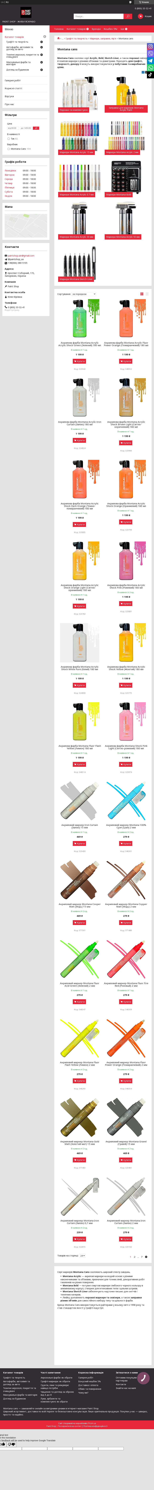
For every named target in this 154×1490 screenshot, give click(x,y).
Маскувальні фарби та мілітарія (18, 63)
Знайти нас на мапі (126, 1388)
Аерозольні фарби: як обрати (56, 1377)
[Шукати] (128, 16)
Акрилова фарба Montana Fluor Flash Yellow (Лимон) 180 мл (80, 747)
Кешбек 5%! (110, 28)
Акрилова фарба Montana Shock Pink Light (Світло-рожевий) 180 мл (126, 747)
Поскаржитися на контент (69, 1426)
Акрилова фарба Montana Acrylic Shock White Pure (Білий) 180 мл (80, 667)
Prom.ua (92, 1423)
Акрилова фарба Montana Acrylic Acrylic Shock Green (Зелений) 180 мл (79, 343)
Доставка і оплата (88, 1385)
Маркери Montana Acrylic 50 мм (123, 237)
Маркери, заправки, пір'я (103, 38)
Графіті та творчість (77, 38)
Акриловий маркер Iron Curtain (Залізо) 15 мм (79, 826)
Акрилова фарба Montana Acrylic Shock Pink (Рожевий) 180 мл (126, 586)
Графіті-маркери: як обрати (55, 1381)
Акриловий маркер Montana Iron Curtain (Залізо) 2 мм (126, 1221)
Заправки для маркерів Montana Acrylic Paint (126, 109)
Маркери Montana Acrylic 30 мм (76, 237)
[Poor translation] (11, 1444)
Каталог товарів (76, 28)
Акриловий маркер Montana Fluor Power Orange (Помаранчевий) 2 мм (126, 1063)
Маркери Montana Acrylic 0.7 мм (77, 194)
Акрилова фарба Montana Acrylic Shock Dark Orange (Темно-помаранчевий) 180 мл (80, 506)
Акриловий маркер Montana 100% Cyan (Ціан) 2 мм (126, 826)
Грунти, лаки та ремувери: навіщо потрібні (55, 1387)
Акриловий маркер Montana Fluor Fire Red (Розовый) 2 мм (126, 984)
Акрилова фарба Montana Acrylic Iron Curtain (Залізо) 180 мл (79, 423)
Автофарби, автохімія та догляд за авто (19, 48)
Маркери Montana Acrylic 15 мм (76, 152)
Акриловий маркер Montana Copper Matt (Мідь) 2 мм (126, 905)
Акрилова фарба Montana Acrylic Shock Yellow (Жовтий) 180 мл (126, 667)
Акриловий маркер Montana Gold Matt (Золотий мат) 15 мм (79, 1142)
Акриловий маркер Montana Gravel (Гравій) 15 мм (126, 1142)
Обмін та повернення (89, 1388)
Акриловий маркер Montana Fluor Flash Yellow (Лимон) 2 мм (79, 1063)
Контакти (121, 1384)
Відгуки (9, 96)
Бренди (96, 28)
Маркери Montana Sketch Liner (76, 279)
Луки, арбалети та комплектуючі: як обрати (54, 1400)
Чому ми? (83, 1392)
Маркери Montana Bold (118, 194)
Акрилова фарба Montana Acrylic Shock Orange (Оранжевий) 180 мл (126, 504)
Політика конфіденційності (95, 1426)
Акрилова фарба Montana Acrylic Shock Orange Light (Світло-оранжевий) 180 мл (80, 587)
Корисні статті (13, 88)
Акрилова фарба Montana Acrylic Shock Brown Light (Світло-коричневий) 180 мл (126, 424)
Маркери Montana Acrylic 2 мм (122, 152)
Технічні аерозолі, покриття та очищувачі (22, 56)
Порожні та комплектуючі (74, 110)
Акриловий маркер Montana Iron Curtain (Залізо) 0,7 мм (79, 1221)
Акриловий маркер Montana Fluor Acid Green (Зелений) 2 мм (79, 984)
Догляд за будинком (17, 70)
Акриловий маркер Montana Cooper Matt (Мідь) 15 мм (80, 905)
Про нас (9, 104)
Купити (81, 361)
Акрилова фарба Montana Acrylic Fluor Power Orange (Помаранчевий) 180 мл (126, 343)
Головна (58, 28)
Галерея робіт (13, 80)
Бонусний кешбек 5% (89, 1381)
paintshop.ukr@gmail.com (21, 255)
